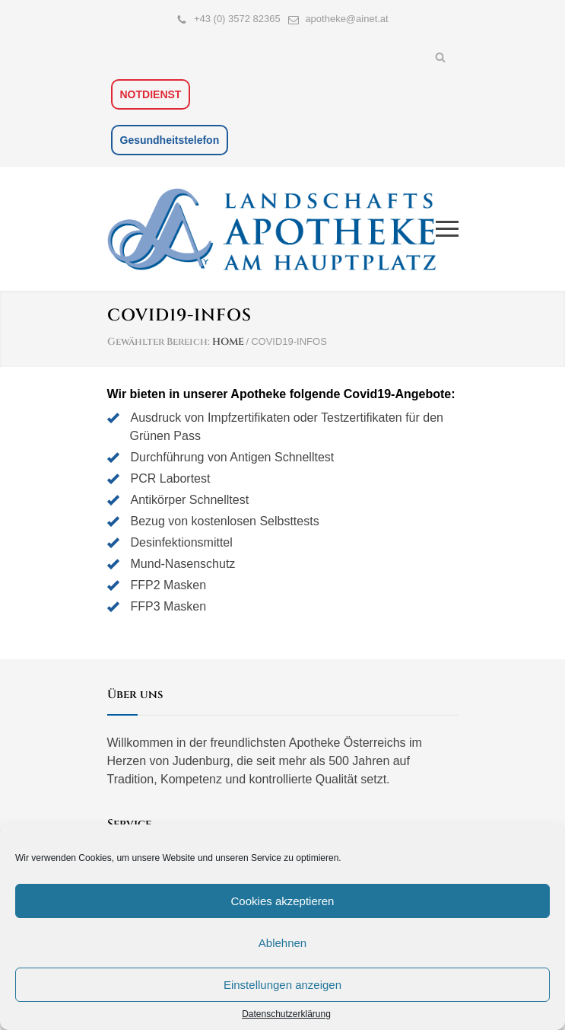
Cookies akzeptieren (283, 900)
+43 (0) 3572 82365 (237, 18)
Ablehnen (282, 942)
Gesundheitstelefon (170, 140)
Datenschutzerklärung (286, 1014)
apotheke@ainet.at (346, 18)
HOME (228, 342)
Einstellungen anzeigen (282, 984)
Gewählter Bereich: (158, 342)
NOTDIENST (151, 94)
